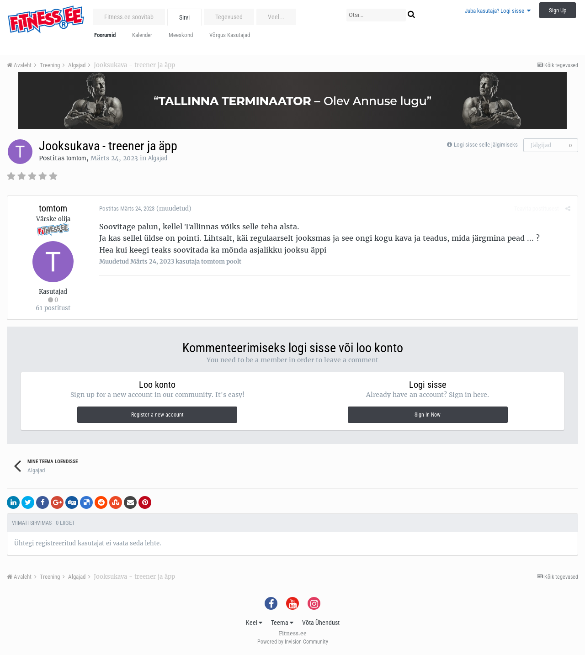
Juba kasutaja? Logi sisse (498, 10)
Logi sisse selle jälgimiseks (486, 144)
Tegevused (229, 17)
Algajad (157, 158)
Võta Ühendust (321, 622)
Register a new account (157, 415)
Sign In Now (428, 415)
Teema (282, 622)
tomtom (76, 158)
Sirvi (184, 17)
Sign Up (557, 10)
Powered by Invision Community (292, 642)
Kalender (142, 35)
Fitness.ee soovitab (129, 17)
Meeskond (181, 35)
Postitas (126, 208)
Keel (254, 622)
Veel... (276, 17)
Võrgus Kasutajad (229, 35)
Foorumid (105, 35)
